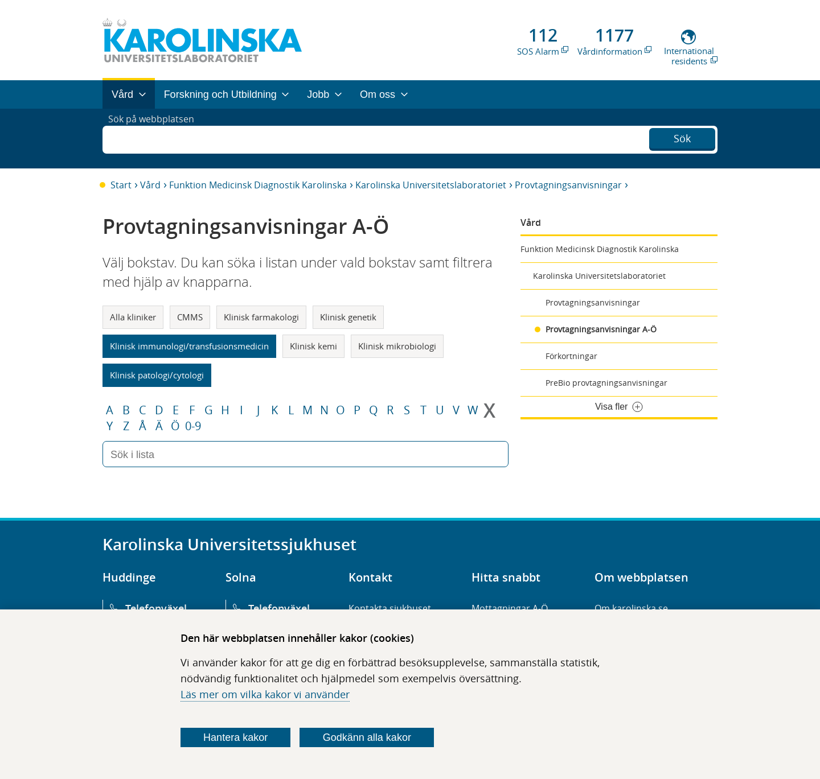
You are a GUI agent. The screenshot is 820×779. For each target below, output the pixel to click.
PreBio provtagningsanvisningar (606, 382)
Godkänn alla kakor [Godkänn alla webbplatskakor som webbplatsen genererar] (367, 737)
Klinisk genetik (348, 317)
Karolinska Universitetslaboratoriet (430, 185)
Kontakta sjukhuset (389, 608)
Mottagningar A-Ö (510, 608)
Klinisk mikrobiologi (397, 346)
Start (121, 185)
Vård (150, 185)
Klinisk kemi (313, 346)
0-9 (193, 426)
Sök (682, 137)
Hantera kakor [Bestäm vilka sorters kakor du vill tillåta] (235, 737)
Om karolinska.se (631, 608)
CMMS (190, 317)
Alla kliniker (133, 317)
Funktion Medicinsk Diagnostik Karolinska (258, 185)
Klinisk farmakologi (261, 317)
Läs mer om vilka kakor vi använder (265, 694)
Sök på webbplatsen (156, 138)
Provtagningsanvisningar (568, 185)
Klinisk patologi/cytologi (157, 375)
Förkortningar (571, 356)
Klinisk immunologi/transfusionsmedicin (189, 346)
